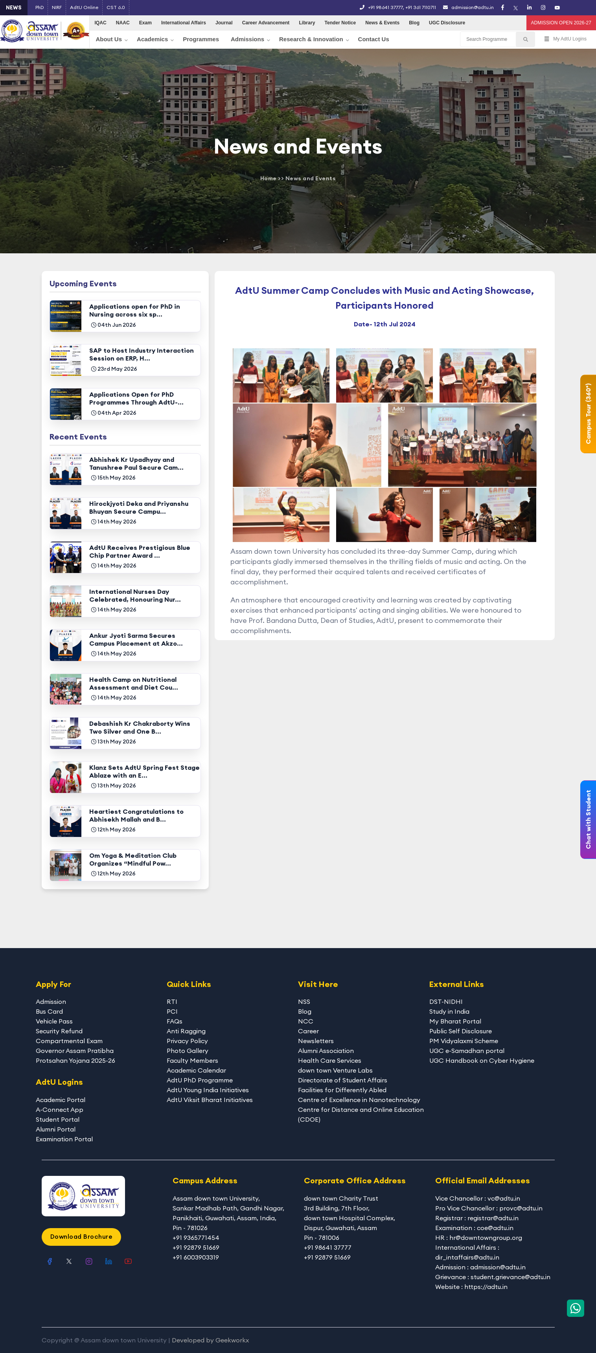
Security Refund (59, 1031)
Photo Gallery (187, 1051)
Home (268, 178)
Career (308, 1031)
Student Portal (57, 1119)
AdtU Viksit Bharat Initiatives (210, 1100)
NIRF (57, 7)
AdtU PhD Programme (200, 1080)
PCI (172, 1011)
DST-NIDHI (446, 1001)
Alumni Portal (55, 1129)
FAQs (174, 1021)
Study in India (449, 1011)
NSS (304, 1001)
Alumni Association (326, 1051)
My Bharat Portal (455, 1021)
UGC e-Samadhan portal (466, 1051)
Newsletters (316, 1041)
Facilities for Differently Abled (342, 1090)
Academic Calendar (196, 1070)
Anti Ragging (186, 1031)
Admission (51, 1001)
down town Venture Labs (335, 1070)
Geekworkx (232, 1340)
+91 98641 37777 (385, 7)
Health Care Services (329, 1060)
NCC (305, 1021)
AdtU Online (84, 7)
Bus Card (49, 1011)
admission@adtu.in (468, 7)
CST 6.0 (116, 7)
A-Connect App (59, 1109)
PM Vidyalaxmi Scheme (463, 1041)
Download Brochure (81, 1236)
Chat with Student (588, 820)
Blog (304, 1011)
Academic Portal (60, 1100)
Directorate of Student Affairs (342, 1080)
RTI (172, 1001)
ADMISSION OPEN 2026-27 (561, 23)
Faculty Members (192, 1060)
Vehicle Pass (54, 1021)
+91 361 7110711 (420, 7)
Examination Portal (64, 1139)
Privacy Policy (187, 1041)
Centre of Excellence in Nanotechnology (359, 1100)
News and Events (310, 178)
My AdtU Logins (565, 39)
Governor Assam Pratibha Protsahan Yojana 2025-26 (75, 1055)
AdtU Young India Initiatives (208, 1090)
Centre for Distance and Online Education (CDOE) (361, 1114)
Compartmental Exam (69, 1041)
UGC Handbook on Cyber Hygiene (481, 1060)
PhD (39, 7)
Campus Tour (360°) (588, 413)
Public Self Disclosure (460, 1031)
